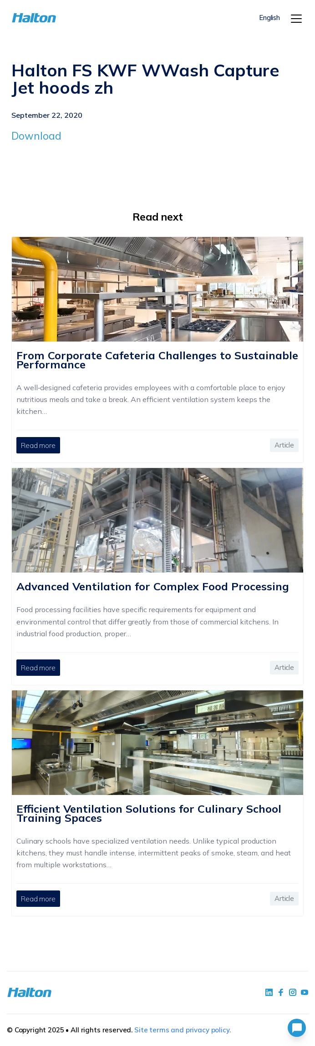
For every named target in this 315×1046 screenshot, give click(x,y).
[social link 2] (281, 992)
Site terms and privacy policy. (182, 1030)
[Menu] (296, 18)
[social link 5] (292, 992)
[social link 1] (269, 992)
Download (36, 135)
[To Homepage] (35, 18)
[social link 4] (304, 992)
